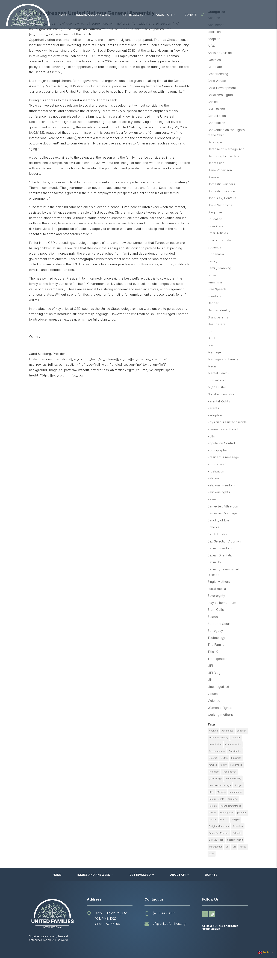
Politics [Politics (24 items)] (213, 812)
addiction (214, 32)
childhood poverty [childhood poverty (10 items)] (218, 737)
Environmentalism (221, 240)
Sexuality (214, 562)
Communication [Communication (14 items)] (233, 744)
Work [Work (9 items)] (211, 853)
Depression (216, 163)
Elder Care (215, 226)
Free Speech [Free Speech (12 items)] (229, 771)
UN (210, 679)
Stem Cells (216, 609)
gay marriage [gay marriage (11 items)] (215, 778)
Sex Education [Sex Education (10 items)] (216, 839)
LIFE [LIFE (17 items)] (211, 792)
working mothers (220, 714)
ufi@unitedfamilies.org (169, 923)
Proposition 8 (217, 464)
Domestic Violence (221, 191)
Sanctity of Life (218, 520)
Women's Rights (220, 708)
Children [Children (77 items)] (236, 737)
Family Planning (219, 268)
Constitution (216, 123)
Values (213, 694)
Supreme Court (219, 624)
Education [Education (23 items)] (236, 758)
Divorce (213, 177)
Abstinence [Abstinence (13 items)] (227, 730)
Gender (213, 303)
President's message (223, 457)
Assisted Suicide (220, 53)
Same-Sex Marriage (222, 513)
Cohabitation (217, 116)
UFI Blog (214, 673)
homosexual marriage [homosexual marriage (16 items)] (220, 785)
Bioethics (214, 60)
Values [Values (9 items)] (243, 846)
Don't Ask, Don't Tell (223, 198)
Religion (213, 478)
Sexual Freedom (220, 548)
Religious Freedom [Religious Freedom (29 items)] (219, 826)
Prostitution (216, 471)
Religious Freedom (221, 485)
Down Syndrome (220, 205)
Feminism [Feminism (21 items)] (214, 771)
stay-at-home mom (222, 603)
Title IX (213, 652)
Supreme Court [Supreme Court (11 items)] (235, 839)
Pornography (217, 450)
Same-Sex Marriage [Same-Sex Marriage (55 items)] (219, 833)
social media (217, 589)
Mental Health (218, 373)
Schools (213, 527)
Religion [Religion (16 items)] (235, 819)
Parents (213, 408)
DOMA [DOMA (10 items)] (224, 758)
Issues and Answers (93, 14)
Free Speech (217, 289)
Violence (214, 700)
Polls (211, 436)
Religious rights (219, 492)
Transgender (217, 659)
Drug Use (215, 212)
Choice (213, 102)
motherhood (217, 380)
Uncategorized (218, 687)
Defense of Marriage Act (226, 149)
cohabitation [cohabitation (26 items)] (215, 744)
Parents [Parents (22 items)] (213, 806)
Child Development (222, 88)
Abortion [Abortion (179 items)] (213, 730)
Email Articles (218, 233)
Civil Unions (216, 109)
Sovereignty (216, 595)
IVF (210, 331)
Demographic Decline (223, 156)
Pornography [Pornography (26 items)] (227, 812)
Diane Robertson (220, 170)
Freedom (214, 296)
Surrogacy (215, 630)
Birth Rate (215, 67)
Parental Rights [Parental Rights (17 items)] (216, 799)
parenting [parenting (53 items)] (233, 799)
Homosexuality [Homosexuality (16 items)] (233, 778)
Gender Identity (219, 310)
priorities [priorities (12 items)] (241, 812)
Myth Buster (217, 387)
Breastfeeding (218, 74)
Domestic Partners (221, 184)
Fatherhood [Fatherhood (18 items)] (236, 765)
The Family (216, 644)
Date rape (215, 142)
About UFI (164, 14)
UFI (210, 665)
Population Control (221, 443)
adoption (214, 39)
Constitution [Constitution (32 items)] (235, 751)
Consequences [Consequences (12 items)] (217, 751)
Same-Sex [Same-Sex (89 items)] (237, 826)
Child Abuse (217, 81)
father (212, 275)
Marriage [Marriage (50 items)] (221, 792)
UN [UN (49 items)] (234, 846)
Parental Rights (219, 401)
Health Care (216, 324)
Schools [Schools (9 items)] (237, 833)
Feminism (215, 282)
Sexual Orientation (221, 555)
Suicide (213, 617)
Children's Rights (220, 95)
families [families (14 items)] (213, 765)
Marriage (214, 352)
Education (215, 219)
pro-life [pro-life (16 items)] (213, 819)
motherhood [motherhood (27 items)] (235, 792)
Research (215, 499)
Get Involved (132, 14)
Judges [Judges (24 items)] (239, 785)
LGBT (212, 338)
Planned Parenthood (223, 429)
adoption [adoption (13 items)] (241, 730)
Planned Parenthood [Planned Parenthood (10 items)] (230, 806)
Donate (190, 14)
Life (210, 345)
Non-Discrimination (222, 394)
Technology (216, 638)
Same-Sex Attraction (223, 506)
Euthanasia (216, 254)
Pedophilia (215, 415)
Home (62, 14)
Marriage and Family (223, 359)
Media (212, 366)
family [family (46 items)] (224, 765)
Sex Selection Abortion (224, 541)
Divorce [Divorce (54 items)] (213, 758)
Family (212, 261)
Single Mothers (219, 581)
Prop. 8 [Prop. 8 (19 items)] (224, 819)
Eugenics (214, 247)
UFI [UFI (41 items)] (227, 846)
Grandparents (218, 317)
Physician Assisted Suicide (227, 422)
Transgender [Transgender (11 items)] (215, 846)
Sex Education (218, 534)
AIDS (211, 46)
